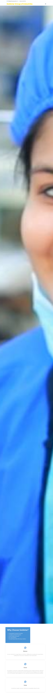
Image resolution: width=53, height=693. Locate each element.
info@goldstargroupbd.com (13, 1)
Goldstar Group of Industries (20, 4)
